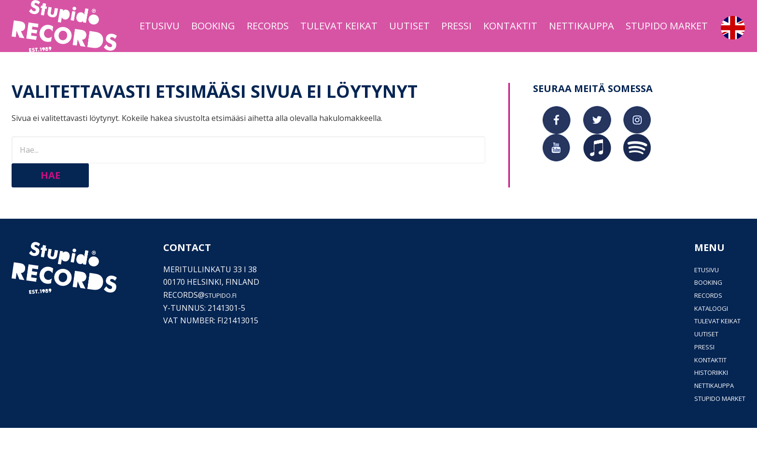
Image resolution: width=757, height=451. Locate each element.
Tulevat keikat (709, 344)
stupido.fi (226, 318)
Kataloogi (699, 331)
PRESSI (690, 370)
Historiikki (700, 395)
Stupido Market (711, 421)
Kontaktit (700, 382)
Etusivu (694, 292)
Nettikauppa (704, 408)
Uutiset (694, 357)
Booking (696, 305)
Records (695, 318)
